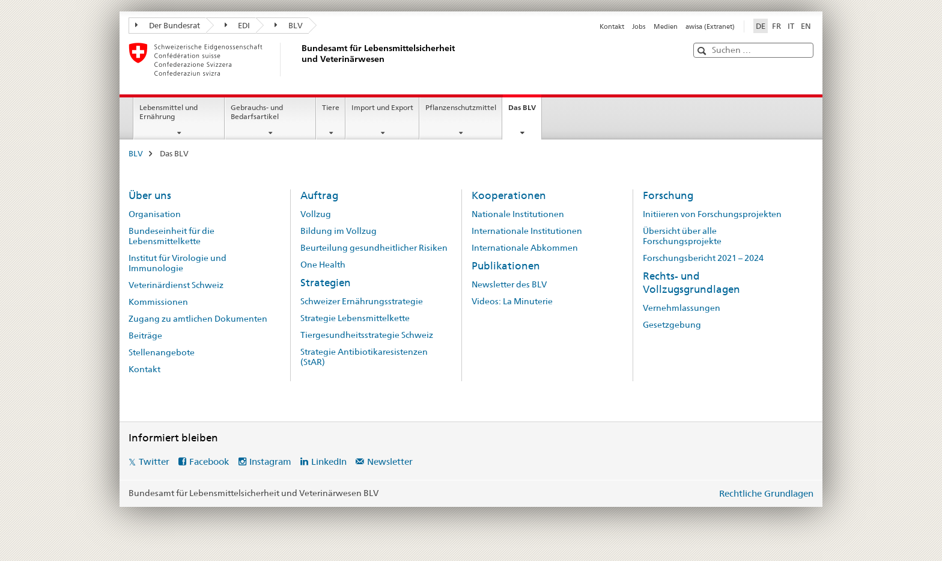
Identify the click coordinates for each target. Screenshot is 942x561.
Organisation (155, 214)
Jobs (638, 26)
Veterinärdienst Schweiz (176, 285)
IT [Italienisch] (791, 26)
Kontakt (612, 26)
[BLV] (300, 59)
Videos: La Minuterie (512, 301)
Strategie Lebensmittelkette (355, 318)
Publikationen (506, 266)
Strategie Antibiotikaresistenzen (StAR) (364, 357)
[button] (703, 50)
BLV (289, 25)
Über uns (150, 195)
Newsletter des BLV (509, 284)
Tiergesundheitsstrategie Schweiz (366, 335)
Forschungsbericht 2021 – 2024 (703, 258)
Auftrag (319, 195)
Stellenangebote (162, 352)
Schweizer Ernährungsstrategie (361, 301)
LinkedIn (329, 461)
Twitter (154, 461)
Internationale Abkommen (525, 248)
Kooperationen (509, 195)
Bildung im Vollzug (338, 231)
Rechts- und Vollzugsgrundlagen (691, 282)
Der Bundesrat (167, 25)
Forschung (668, 195)
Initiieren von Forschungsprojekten (712, 214)
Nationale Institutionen (518, 214)
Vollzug (315, 214)
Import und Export (382, 107)
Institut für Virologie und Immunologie (177, 263)
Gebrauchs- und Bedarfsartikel (257, 112)
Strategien (325, 283)
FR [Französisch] (776, 26)
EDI (238, 25)
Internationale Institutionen (527, 231)
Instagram (270, 461)
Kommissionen (158, 302)
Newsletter (390, 461)
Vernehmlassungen (681, 308)
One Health (322, 264)
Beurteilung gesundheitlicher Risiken (374, 248)
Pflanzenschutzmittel (460, 107)
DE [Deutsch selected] (760, 26)
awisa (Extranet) (710, 26)
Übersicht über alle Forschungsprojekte (682, 236)
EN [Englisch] (806, 26)
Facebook (209, 461)
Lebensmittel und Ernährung (168, 112)
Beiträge (145, 335)
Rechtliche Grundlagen (766, 493)
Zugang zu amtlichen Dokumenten (198, 318)
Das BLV (524, 111)
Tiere (330, 107)
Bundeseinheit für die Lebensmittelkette (171, 236)
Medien (666, 26)
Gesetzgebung (672, 325)
